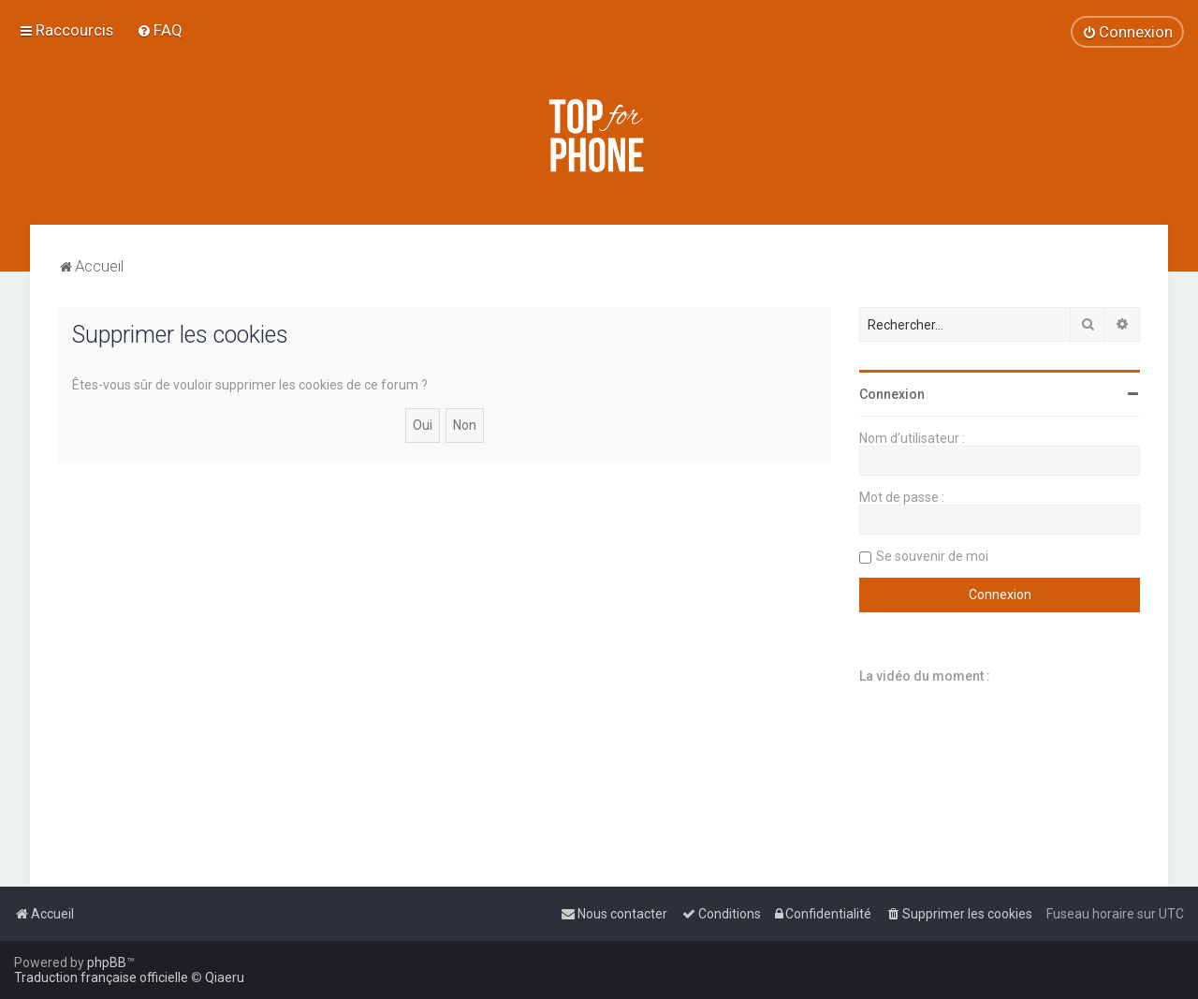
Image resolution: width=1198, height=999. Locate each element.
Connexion (892, 394)
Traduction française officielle (101, 977)
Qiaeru (224, 977)
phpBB (106, 962)
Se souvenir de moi (932, 556)
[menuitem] (159, 30)
